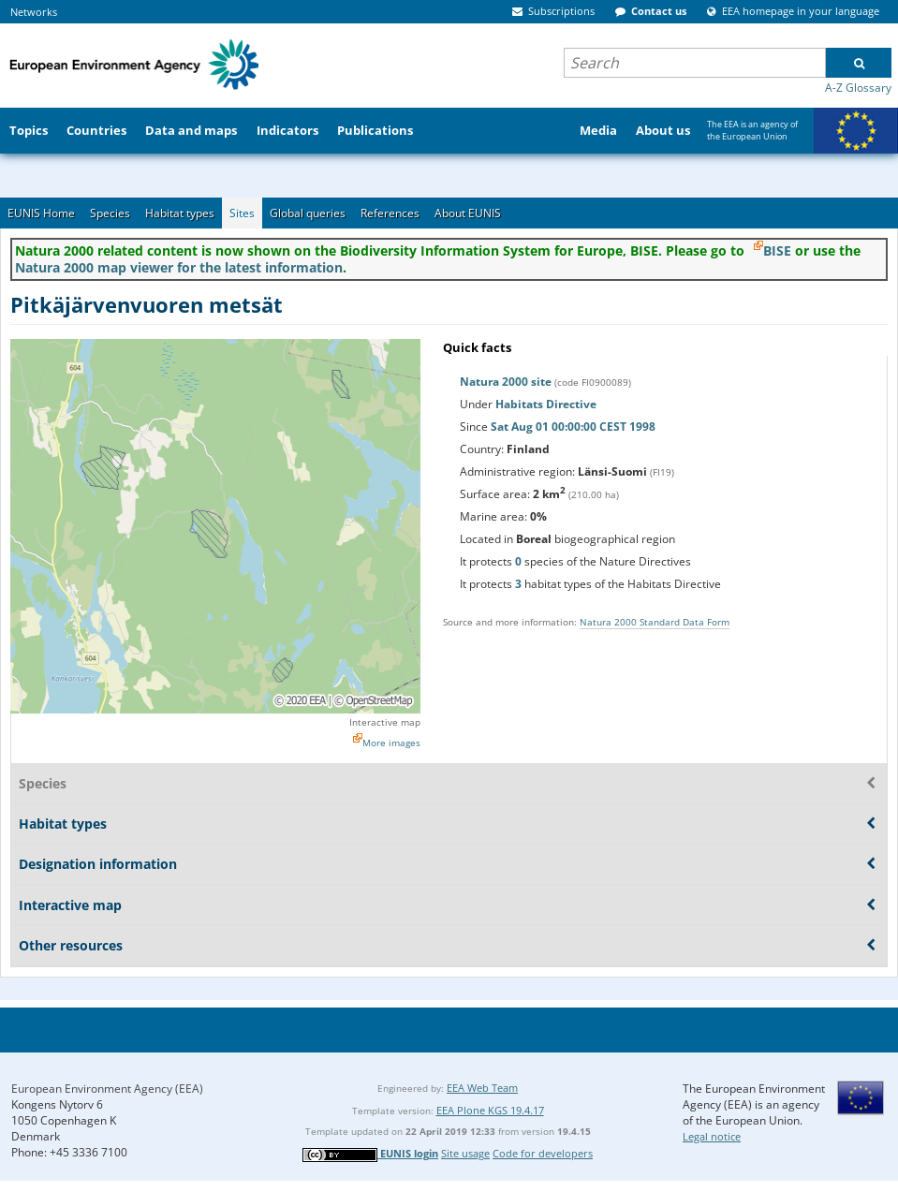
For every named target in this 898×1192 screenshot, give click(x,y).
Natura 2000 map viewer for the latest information (179, 267)
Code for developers (543, 1153)
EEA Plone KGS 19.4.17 (490, 1110)
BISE (777, 250)
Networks (33, 12)
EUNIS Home (41, 213)
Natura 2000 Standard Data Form (654, 621)
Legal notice (712, 1136)
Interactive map (384, 721)
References (390, 213)
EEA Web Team (482, 1088)
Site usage (465, 1153)
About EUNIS (467, 213)
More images (391, 742)
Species (110, 213)
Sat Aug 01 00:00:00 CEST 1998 (573, 426)
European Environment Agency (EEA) (107, 1088)
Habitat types (179, 213)
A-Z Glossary (858, 88)
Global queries (308, 213)
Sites (242, 213)
